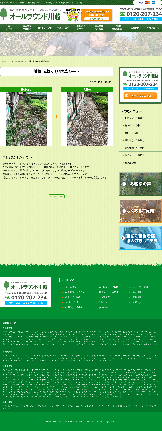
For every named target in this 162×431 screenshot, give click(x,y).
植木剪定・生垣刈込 (134, 118)
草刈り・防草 (131, 133)
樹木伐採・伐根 (132, 125)
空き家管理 (130, 162)
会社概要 (135, 292)
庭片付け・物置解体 (134, 155)
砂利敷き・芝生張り (134, 140)
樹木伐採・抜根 (71, 297)
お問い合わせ (137, 302)
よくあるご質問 (139, 287)
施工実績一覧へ (56, 196)
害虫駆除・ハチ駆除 (134, 148)
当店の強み (69, 287)
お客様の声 (103, 307)
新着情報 (135, 297)
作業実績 (102, 302)
